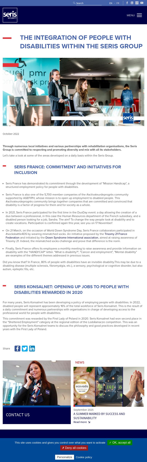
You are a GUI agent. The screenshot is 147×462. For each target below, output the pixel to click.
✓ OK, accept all (119, 442)
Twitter (25, 348)
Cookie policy (84, 457)
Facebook (17, 348)
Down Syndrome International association (71, 237)
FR (117, 3)
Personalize (64, 457)
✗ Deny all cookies (74, 447)
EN (110, 3)
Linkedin (32, 348)
